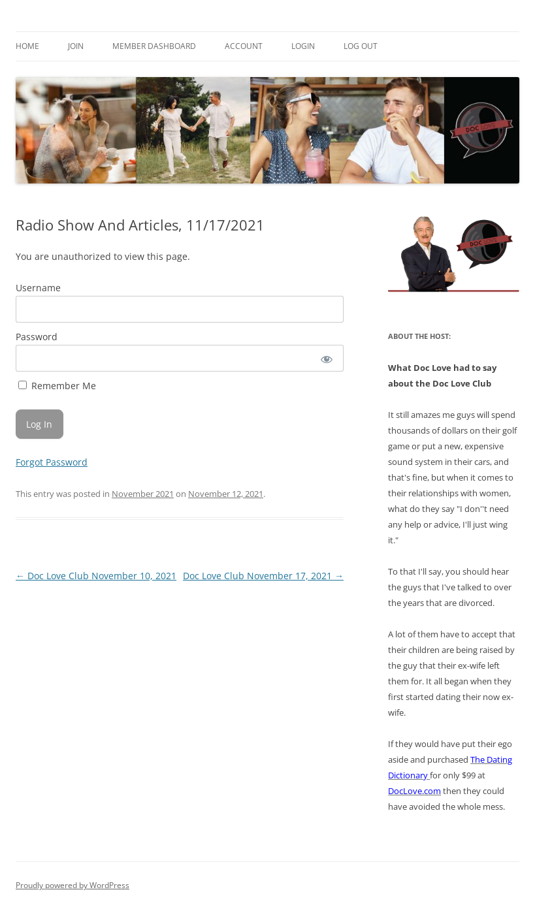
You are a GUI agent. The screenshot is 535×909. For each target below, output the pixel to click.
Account (244, 46)
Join (76, 46)
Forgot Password (52, 462)
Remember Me (57, 385)
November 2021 (143, 494)
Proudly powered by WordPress (72, 885)
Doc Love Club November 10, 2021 (96, 575)
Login (303, 46)
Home (27, 46)
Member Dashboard (154, 46)
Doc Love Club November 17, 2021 (263, 575)
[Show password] (326, 358)
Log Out (361, 46)
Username (38, 287)
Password (36, 336)
